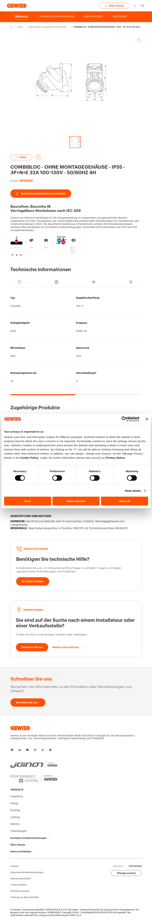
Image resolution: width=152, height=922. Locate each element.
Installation (20, 27)
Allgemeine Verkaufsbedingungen (27, 872)
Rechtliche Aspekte (19, 891)
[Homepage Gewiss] (17, 5)
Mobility (15, 824)
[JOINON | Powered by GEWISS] (33, 763)
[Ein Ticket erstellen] (32, 581)
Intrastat (14, 866)
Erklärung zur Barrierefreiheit (24, 897)
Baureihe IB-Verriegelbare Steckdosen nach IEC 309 (48, 27)
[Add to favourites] (38, 157)
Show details (133, 490)
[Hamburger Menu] (142, 6)
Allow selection (76, 501)
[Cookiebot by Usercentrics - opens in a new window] (124, 419)
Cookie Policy (29, 457)
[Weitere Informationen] (67, 647)
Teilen (21, 157)
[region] (76, 343)
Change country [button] (126, 873)
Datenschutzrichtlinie (20, 879)
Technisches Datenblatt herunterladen (41, 193)
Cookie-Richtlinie (18, 885)
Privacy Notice (115, 457)
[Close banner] (147, 419)
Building (15, 810)
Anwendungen (18, 831)
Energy (14, 803)
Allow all (124, 501)
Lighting (15, 817)
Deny (27, 501)
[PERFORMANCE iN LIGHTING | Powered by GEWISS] (33, 778)
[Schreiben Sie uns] (32, 647)
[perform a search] (134, 6)
